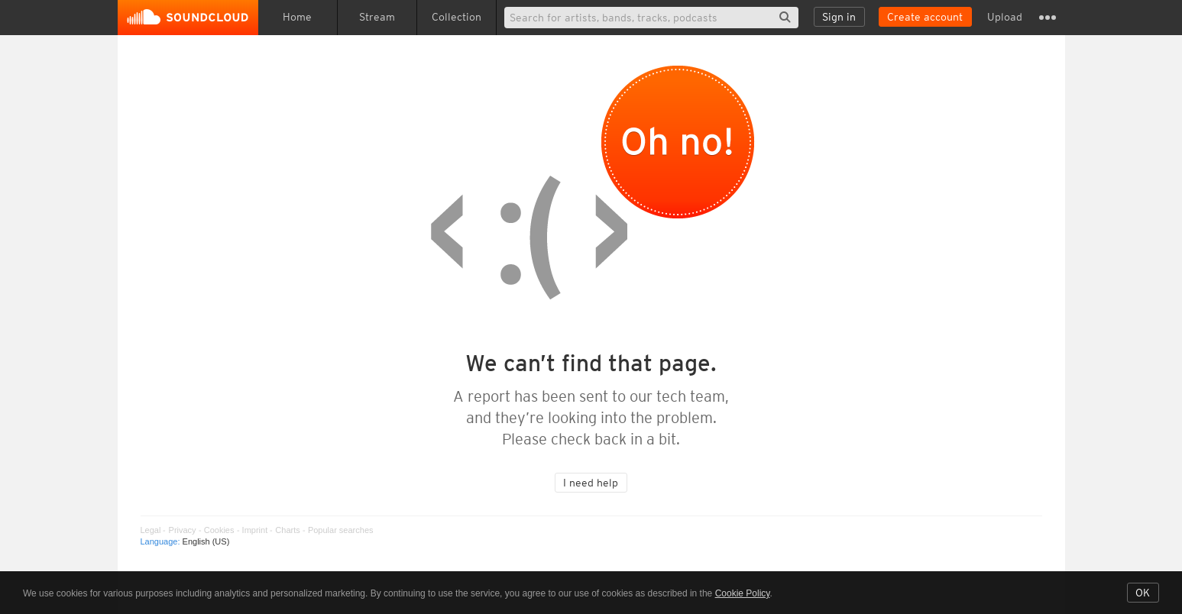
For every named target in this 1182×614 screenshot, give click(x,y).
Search (785, 17)
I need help (590, 483)
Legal (151, 530)
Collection (456, 17)
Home (297, 17)
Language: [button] (185, 541)
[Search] (651, 17)
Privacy (182, 530)
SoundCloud (188, 17)
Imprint (255, 530)
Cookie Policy (742, 593)
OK (1142, 593)
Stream (377, 17)
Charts (287, 530)
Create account (925, 17)
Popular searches (341, 530)
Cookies (219, 530)
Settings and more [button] (1047, 17)
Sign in (839, 17)
